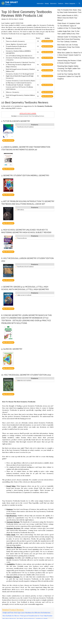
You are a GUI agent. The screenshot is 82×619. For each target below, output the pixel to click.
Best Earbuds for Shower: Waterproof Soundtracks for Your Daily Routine (27, 616)
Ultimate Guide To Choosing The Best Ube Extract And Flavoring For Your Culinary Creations (69, 39)
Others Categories (71, 3)
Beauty (47, 3)
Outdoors (60, 3)
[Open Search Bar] (79, 3)
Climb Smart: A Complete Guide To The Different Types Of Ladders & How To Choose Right (69, 26)
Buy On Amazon (47, 41)
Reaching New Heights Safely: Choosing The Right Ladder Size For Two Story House (68, 68)
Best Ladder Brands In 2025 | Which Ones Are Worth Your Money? (67, 18)
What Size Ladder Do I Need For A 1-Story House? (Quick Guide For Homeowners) (69, 55)
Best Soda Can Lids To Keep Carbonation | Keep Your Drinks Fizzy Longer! (68, 47)
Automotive (40, 3)
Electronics (53, 3)
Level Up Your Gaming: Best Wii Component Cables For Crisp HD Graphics (69, 76)
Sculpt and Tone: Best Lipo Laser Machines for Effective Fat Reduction (26, 612)
